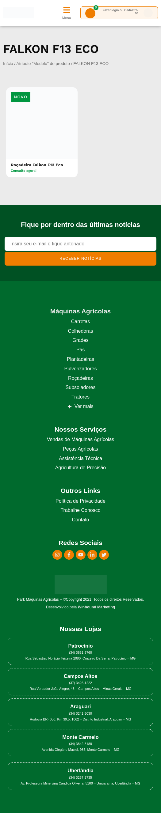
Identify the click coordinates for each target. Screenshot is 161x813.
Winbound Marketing (96, 607)
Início (8, 63)
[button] (20, 97)
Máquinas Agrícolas (80, 311)
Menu (66, 18)
